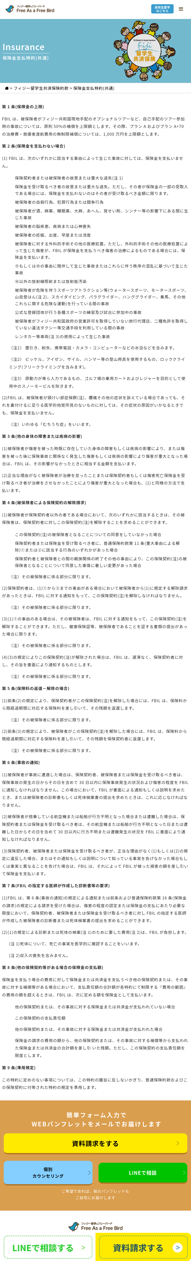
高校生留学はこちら (162, 9)
